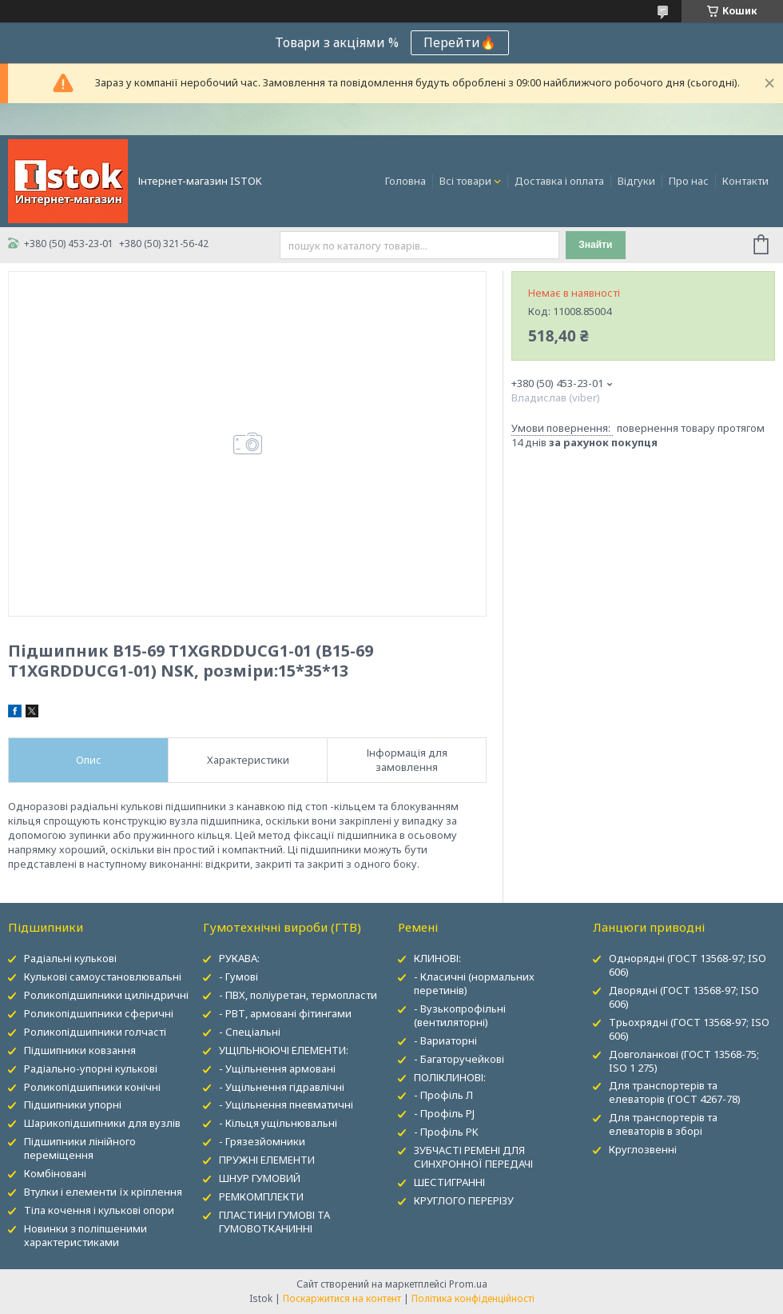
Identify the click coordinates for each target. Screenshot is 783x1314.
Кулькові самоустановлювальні (102, 976)
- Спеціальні (249, 1031)
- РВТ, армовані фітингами (285, 1013)
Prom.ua (468, 1284)
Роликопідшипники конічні (92, 1087)
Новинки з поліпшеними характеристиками (85, 1235)
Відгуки (636, 181)
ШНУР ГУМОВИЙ (259, 1178)
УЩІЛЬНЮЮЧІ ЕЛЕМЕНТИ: (283, 1050)
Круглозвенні (643, 1149)
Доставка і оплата (559, 181)
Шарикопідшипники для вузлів (102, 1123)
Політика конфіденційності (473, 1298)
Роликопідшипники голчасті (95, 1031)
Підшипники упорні (72, 1104)
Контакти (745, 181)
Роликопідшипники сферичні (98, 1013)
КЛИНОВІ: (437, 958)
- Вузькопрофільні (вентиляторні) (460, 1015)
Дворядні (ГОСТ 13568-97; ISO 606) (684, 997)
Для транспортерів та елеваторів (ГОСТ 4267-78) (675, 1092)
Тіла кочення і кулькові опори (99, 1210)
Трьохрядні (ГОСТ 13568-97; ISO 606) (689, 1029)
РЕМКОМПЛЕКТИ (261, 1196)
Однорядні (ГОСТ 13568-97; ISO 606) (687, 965)
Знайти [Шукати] (595, 244)
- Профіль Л (443, 1095)
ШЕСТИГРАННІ (449, 1182)
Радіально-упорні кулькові (90, 1068)
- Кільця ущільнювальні (278, 1123)
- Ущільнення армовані (277, 1068)
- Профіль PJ (444, 1113)
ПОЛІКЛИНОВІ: (450, 1077)
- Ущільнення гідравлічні (281, 1087)
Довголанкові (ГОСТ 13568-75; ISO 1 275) (684, 1061)
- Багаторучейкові (459, 1059)
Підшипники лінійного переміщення (80, 1148)
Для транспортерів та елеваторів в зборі (663, 1124)
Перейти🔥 (459, 42)
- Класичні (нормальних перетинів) (474, 983)
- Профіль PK (446, 1131)
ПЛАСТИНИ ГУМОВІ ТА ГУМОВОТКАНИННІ (274, 1222)
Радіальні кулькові (70, 958)
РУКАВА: (239, 958)
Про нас (689, 181)
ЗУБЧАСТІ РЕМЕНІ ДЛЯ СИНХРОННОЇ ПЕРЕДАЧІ (473, 1157)
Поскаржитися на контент (342, 1298)
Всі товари (465, 181)
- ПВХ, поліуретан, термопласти (298, 995)
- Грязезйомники (262, 1141)
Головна (405, 181)
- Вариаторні (445, 1040)
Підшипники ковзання (80, 1050)
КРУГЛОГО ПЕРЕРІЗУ (464, 1200)
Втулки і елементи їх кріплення (103, 1191)
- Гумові (238, 976)
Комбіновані (55, 1173)
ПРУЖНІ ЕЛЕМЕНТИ (267, 1159)
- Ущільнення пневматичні (286, 1104)
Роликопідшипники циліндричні (106, 995)
